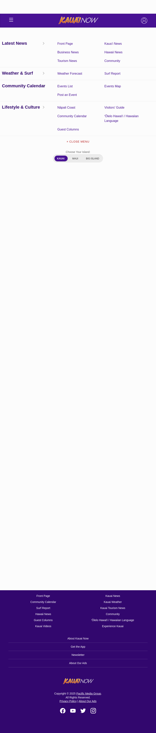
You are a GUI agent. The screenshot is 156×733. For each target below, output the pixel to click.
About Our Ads (78, 663)
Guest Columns (43, 620)
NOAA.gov (32, 546)
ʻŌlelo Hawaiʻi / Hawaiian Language (112, 620)
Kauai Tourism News (112, 608)
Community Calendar (43, 602)
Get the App (78, 646)
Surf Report (43, 608)
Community (113, 614)
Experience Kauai (113, 626)
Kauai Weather (113, 602)
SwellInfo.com (53, 546)
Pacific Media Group (88, 693)
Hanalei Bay (20, 298)
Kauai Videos (43, 626)
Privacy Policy (68, 701)
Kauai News (112, 595)
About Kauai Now (78, 638)
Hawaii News (43, 614)
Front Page (43, 595)
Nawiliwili (18, 321)
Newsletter (78, 654)
